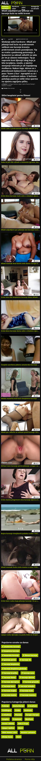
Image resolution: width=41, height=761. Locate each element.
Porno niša (30, 759)
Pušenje (32, 84)
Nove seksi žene (24, 7)
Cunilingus (10, 84)
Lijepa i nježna (22, 84)
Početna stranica (5, 7)
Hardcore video (15, 7)
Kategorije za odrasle (35, 7)
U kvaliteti (8, 85)
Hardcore (15, 84)
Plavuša (28, 84)
